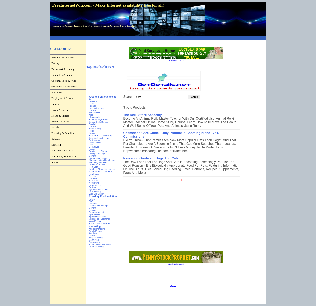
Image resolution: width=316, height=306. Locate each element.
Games (55, 103)
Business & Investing (62, 69)
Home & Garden (60, 121)
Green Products (59, 109)
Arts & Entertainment (62, 57)
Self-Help (56, 144)
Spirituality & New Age (63, 156)
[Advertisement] (158, 38)
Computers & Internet (62, 74)
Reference (56, 138)
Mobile (55, 127)
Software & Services (62, 150)
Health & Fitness (60, 115)
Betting (55, 63)
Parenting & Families (62, 133)
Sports (54, 162)
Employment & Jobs (62, 98)
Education (56, 92)
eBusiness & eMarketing (64, 86)
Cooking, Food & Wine (63, 80)
